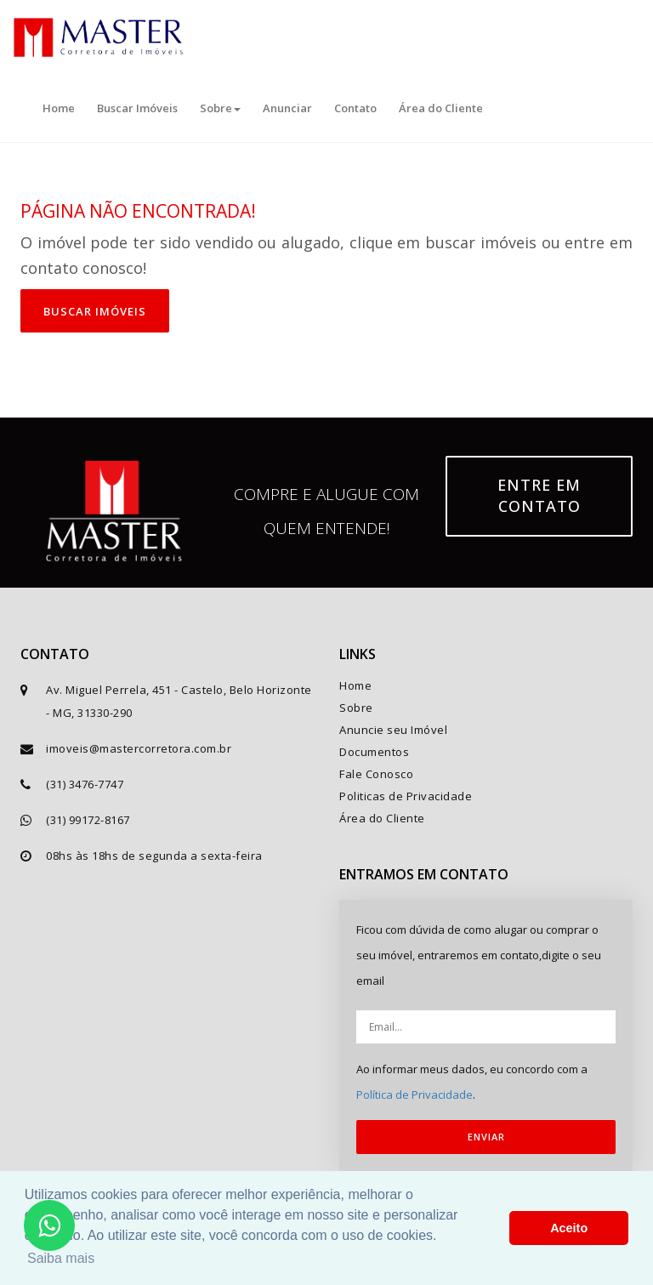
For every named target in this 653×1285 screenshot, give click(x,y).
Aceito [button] (569, 1228)
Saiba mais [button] (60, 1258)
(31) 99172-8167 (88, 819)
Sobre (220, 108)
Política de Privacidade (414, 1094)
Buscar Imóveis (137, 108)
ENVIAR (486, 1136)
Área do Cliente (441, 108)
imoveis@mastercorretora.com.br (138, 748)
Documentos (374, 751)
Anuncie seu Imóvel (393, 729)
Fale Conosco (376, 774)
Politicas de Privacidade (405, 796)
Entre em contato (539, 496)
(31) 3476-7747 (84, 784)
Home (59, 108)
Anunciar (287, 108)
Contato (355, 108)
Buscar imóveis (94, 311)
